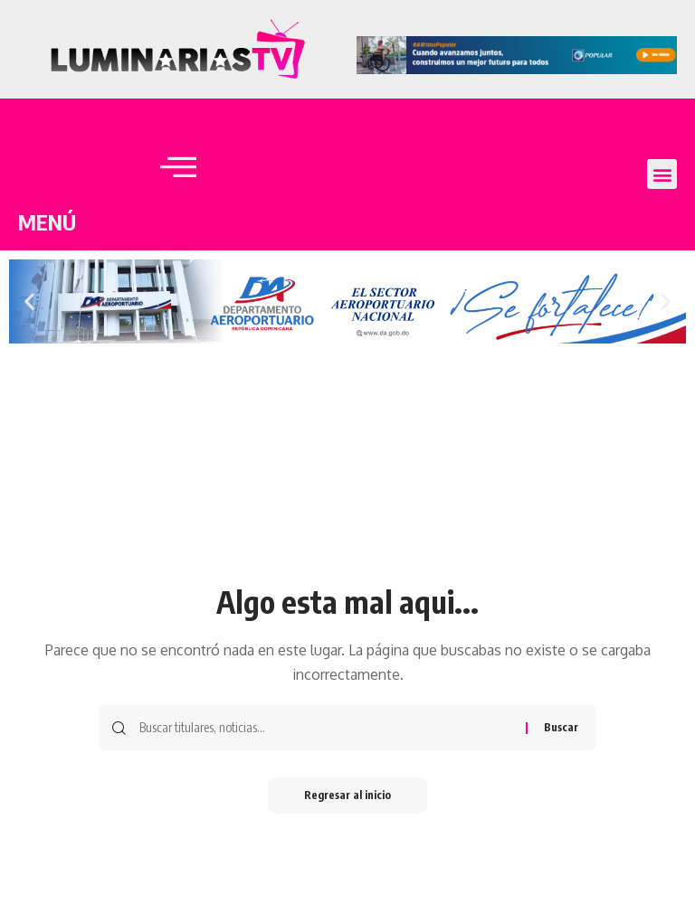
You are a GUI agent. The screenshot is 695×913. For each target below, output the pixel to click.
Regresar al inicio (347, 795)
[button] (662, 174)
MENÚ (47, 221)
